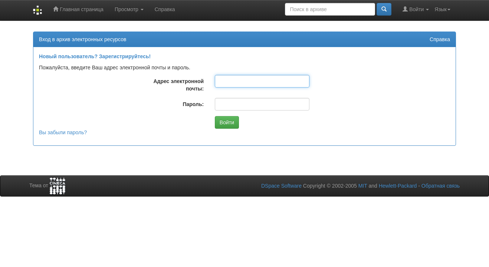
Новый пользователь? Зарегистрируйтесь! (95, 56)
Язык (442, 9)
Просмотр (129, 9)
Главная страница (78, 9)
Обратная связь (440, 186)
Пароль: (193, 104)
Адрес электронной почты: (178, 85)
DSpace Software (281, 186)
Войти (416, 9)
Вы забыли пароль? (63, 132)
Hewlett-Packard (398, 186)
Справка (165, 9)
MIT (362, 186)
